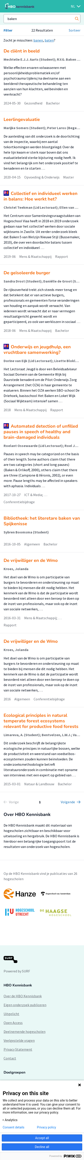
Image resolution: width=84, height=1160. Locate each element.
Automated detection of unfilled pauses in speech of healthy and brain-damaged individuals (41, 431)
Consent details (13, 1127)
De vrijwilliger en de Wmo (31, 560)
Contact (10, 1058)
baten (49, 40)
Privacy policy (46, 1127)
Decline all (42, 1147)
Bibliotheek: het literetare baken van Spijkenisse (42, 521)
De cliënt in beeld (22, 51)
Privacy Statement (18, 1049)
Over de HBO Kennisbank (23, 996)
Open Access (13, 1022)
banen (38, 40)
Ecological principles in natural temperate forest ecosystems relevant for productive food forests (41, 720)
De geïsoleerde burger (27, 273)
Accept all (42, 1138)
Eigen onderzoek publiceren (25, 1005)
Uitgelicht (11, 1014)
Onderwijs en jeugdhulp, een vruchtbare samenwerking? (37, 349)
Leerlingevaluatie (22, 119)
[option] (42, 904)
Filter (8, 30)
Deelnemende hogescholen (24, 1031)
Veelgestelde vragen (19, 1040)
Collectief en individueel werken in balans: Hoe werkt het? (41, 196)
